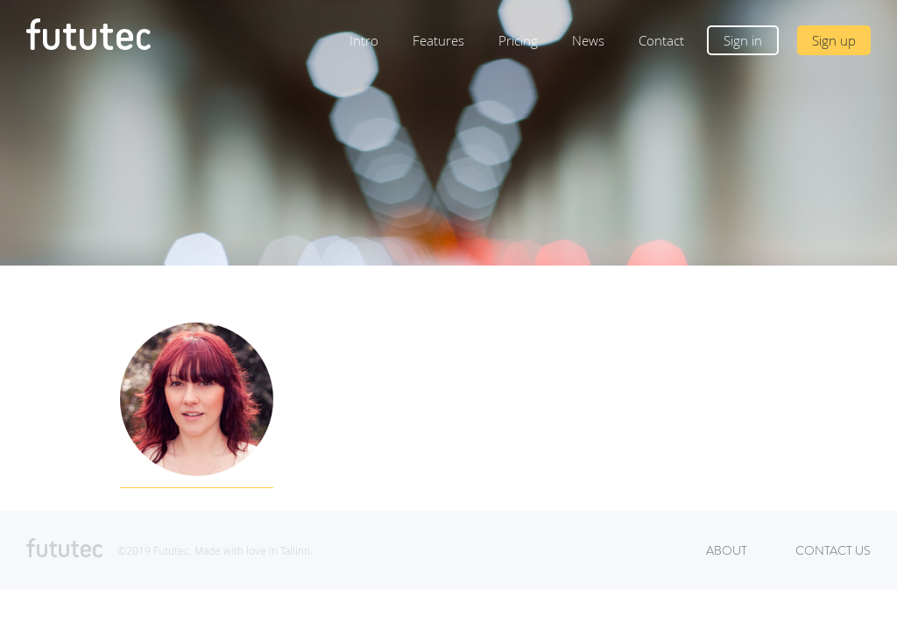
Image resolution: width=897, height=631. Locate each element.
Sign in (743, 40)
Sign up (834, 40)
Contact (661, 40)
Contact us (833, 550)
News (588, 40)
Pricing (518, 40)
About (726, 550)
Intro (364, 40)
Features (438, 40)
